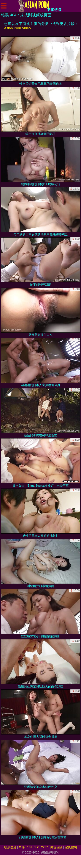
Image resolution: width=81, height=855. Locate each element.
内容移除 (56, 847)
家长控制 (71, 847)
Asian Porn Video (17, 28)
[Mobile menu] (3, 5)
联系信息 (10, 847)
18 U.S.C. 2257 (37, 847)
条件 (22, 847)
